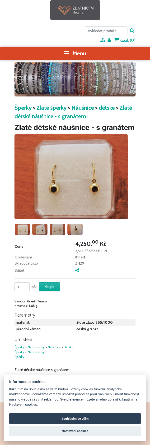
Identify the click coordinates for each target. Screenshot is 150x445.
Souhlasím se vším (75, 418)
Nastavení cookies (75, 431)
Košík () (125, 40)
